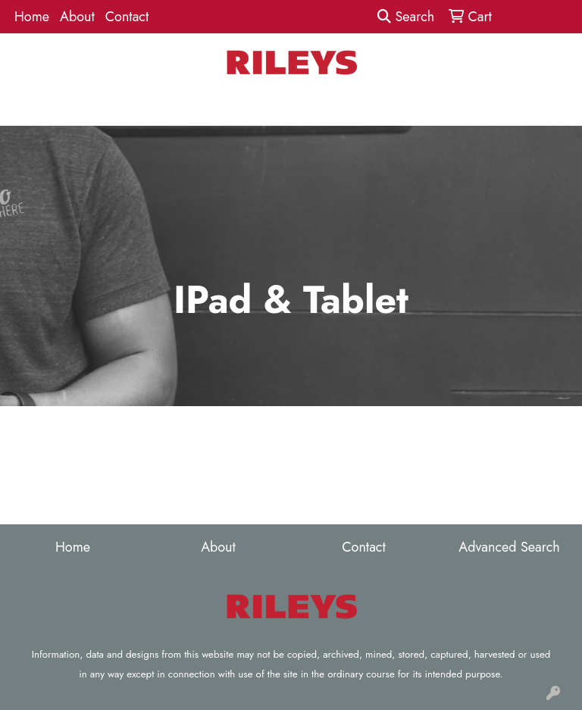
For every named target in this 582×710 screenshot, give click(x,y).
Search (405, 17)
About (77, 17)
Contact (127, 17)
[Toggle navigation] (23, 109)
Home (31, 17)
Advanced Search (508, 547)
